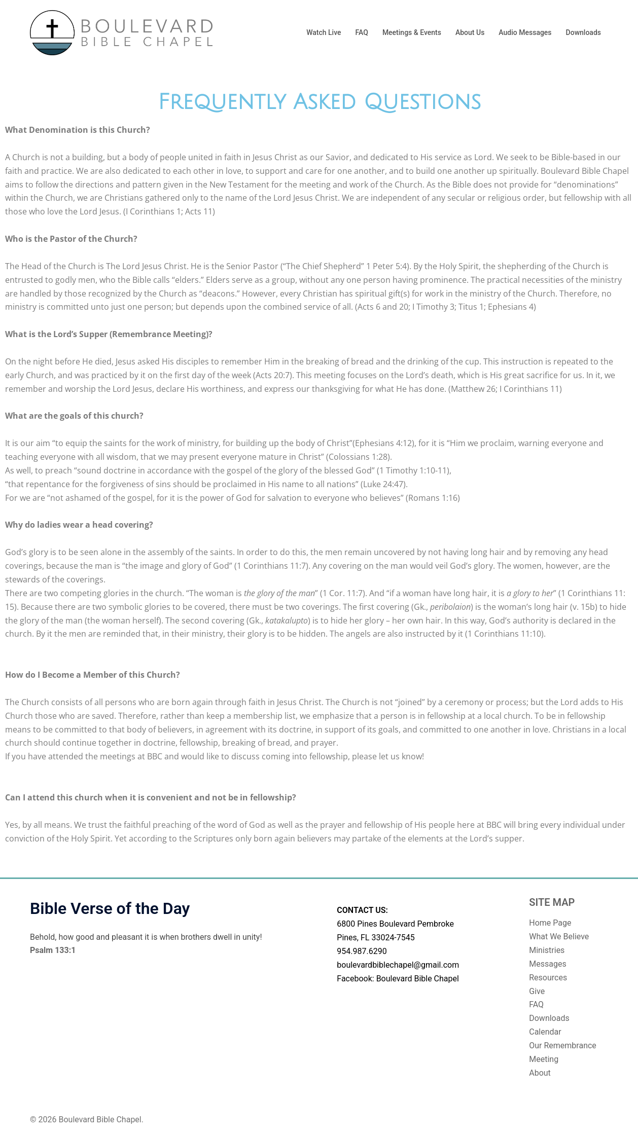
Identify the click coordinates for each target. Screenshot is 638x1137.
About (540, 1073)
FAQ (362, 32)
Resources (548, 977)
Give (537, 991)
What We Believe (559, 936)
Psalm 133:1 (53, 950)
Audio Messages (525, 32)
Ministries (546, 950)
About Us (469, 32)
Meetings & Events (411, 32)
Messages (547, 964)
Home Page (550, 923)
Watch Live (323, 32)
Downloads (583, 32)
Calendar (545, 1032)
